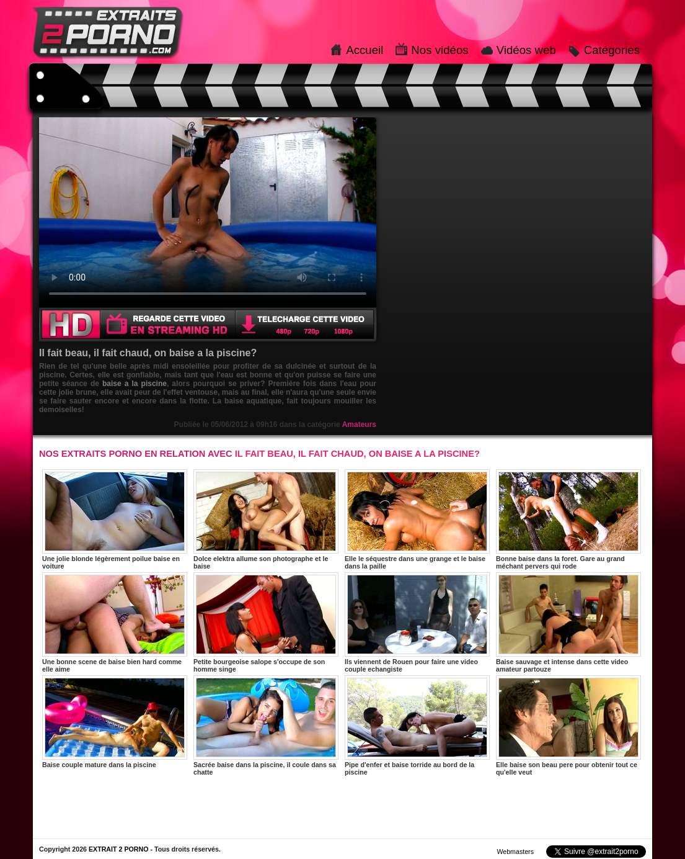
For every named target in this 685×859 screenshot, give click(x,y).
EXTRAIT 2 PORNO (119, 849)
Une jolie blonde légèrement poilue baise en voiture (114, 519)
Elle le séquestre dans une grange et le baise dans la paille (417, 519)
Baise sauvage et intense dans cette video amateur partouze (568, 622)
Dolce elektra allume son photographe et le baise (265, 519)
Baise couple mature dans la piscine (114, 721)
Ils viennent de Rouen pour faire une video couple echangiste (417, 622)
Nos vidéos (439, 49)
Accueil (364, 49)
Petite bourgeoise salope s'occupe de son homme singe (265, 622)
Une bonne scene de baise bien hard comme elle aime (114, 622)
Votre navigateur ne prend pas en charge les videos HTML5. (207, 212)
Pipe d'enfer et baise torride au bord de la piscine (417, 725)
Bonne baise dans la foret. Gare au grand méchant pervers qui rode (568, 519)
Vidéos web (526, 49)
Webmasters (515, 851)
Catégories (612, 49)
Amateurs (359, 424)
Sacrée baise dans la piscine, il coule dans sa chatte (265, 725)
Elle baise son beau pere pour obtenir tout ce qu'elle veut (568, 725)
